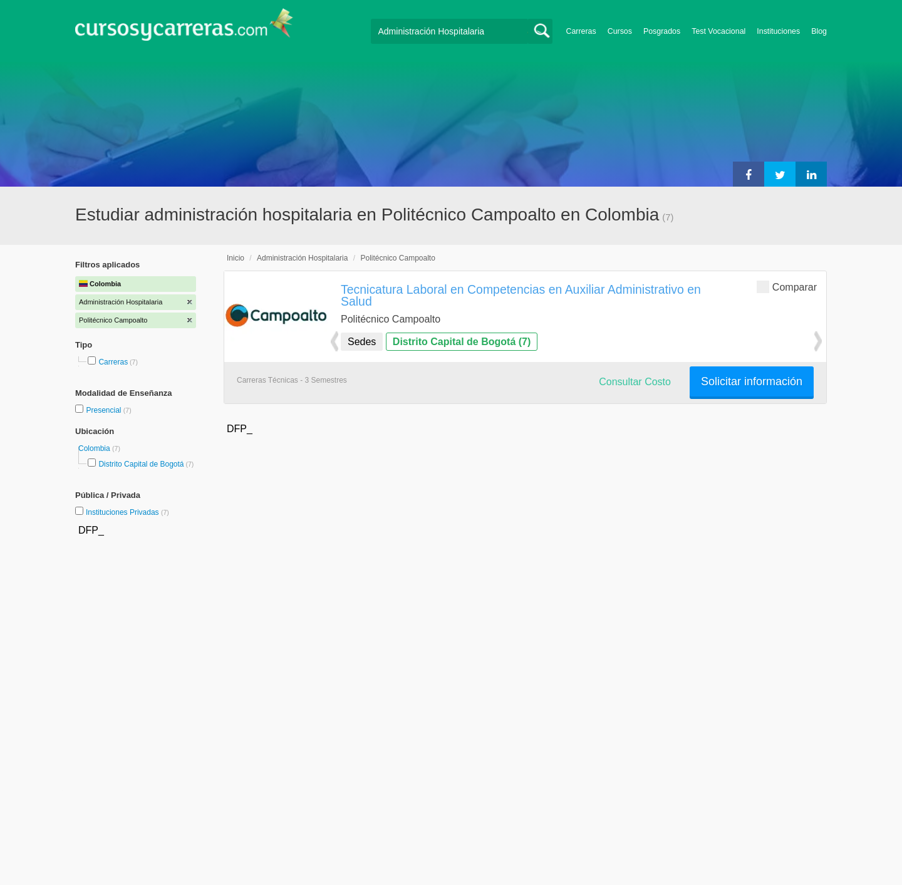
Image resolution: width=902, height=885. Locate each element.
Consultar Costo (635, 381)
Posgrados (661, 31)
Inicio (235, 258)
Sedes (362, 341)
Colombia (95, 448)
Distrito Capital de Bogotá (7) (462, 341)
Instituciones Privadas (127, 512)
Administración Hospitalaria (302, 258)
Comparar (787, 286)
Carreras (581, 31)
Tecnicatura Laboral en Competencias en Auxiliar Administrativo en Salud (521, 295)
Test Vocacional (718, 31)
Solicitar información (751, 381)
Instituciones (778, 31)
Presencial (104, 410)
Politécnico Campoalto (397, 258)
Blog (819, 31)
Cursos (620, 31)
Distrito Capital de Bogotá (141, 464)
